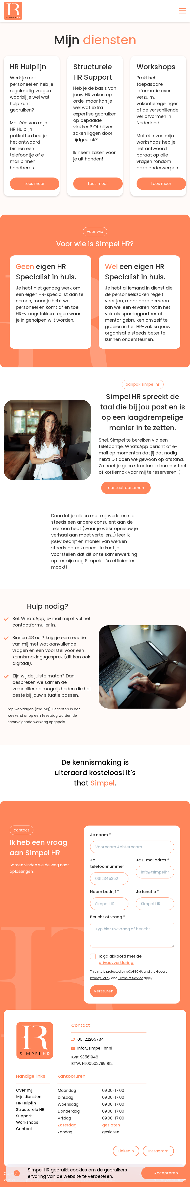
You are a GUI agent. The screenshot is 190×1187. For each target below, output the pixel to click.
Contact (24, 1129)
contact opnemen (126, 488)
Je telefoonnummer (107, 863)
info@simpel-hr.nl (94, 1048)
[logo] (13, 11)
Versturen (103, 991)
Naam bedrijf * (104, 892)
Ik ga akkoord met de (120, 959)
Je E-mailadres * (152, 860)
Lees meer (34, 183)
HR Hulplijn (26, 1103)
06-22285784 (90, 1039)
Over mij (24, 1090)
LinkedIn (126, 1151)
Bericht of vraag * (107, 917)
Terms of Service (130, 978)
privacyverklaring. (116, 962)
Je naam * (100, 835)
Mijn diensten (28, 1096)
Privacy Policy (100, 978)
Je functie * (147, 892)
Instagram (158, 1151)
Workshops (27, 1122)
